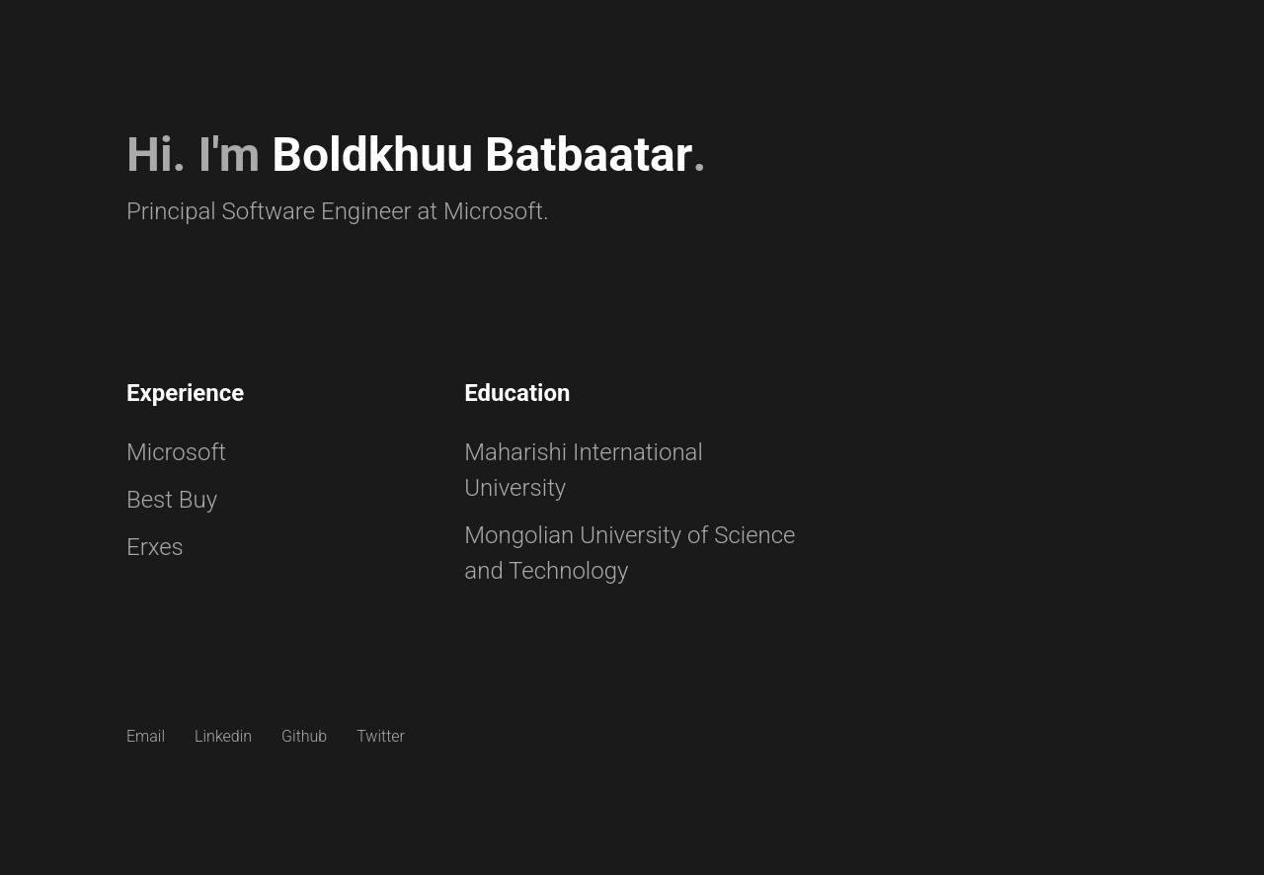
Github (304, 736)
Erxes (155, 547)
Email (145, 736)
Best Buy (171, 500)
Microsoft (176, 452)
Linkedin (223, 736)
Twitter (380, 736)
